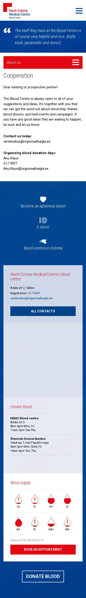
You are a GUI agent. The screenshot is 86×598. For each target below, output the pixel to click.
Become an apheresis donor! (43, 206)
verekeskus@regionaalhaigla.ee (31, 298)
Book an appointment (43, 549)
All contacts (43, 311)
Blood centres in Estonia (43, 248)
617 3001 (34, 293)
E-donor (43, 227)
